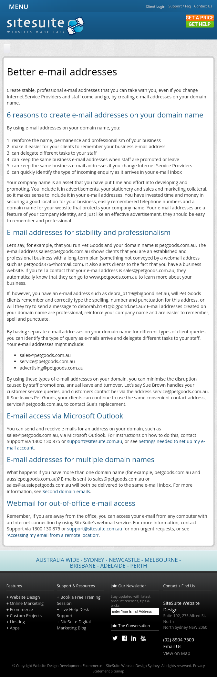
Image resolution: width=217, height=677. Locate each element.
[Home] (7, 49)
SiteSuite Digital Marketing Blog (74, 625)
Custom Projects (26, 615)
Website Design (25, 597)
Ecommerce (21, 609)
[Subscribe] (155, 611)
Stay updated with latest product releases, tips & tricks (135, 601)
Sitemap (117, 671)
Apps (14, 628)
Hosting (17, 622)
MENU (17, 6)
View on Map (176, 653)
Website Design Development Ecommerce (67, 665)
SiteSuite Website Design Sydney (133, 665)
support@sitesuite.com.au (94, 441)
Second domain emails (66, 491)
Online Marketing (27, 603)
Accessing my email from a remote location (53, 535)
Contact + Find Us (179, 586)
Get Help (200, 24)
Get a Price (200, 18)
